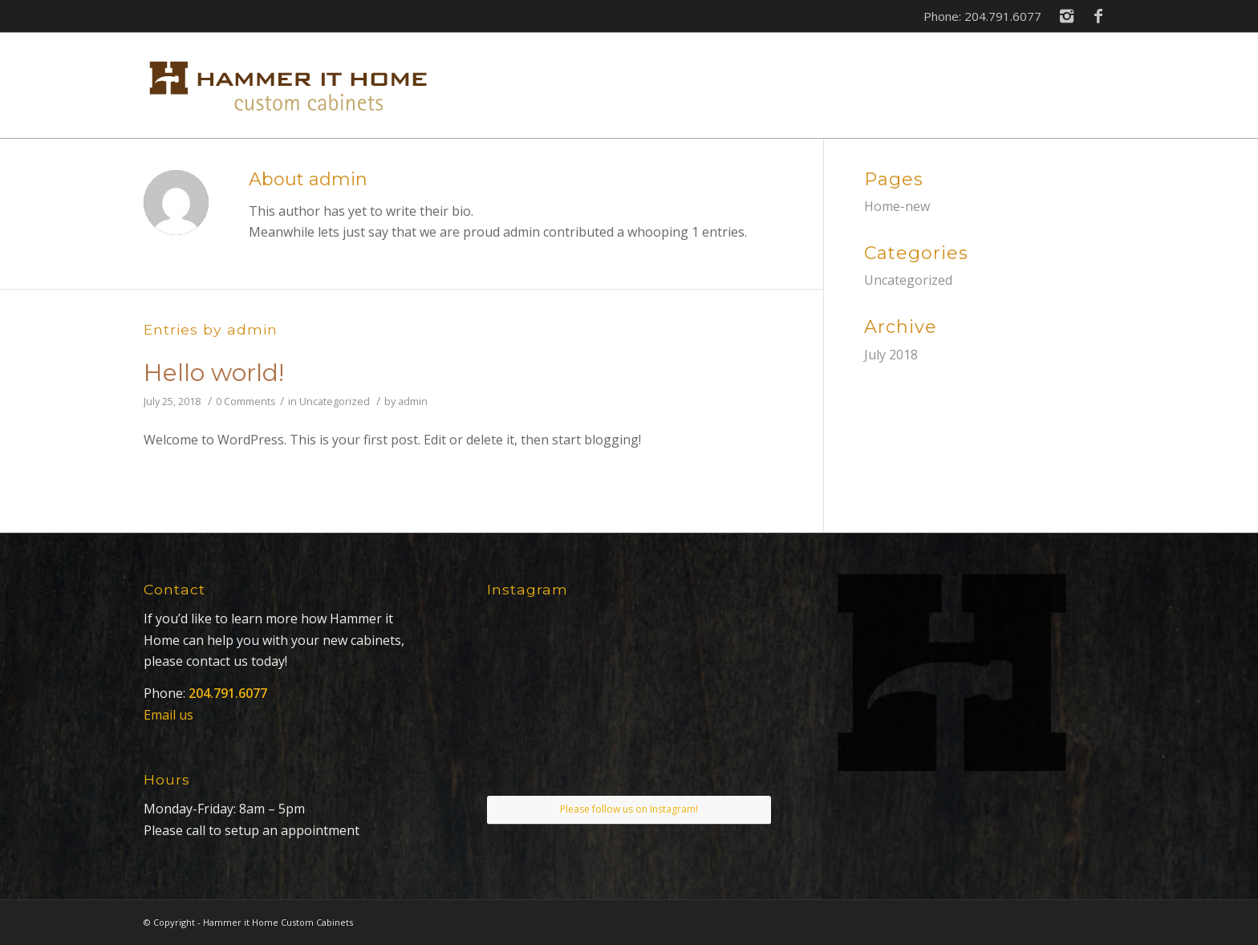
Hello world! (214, 372)
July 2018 (891, 354)
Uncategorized (334, 401)
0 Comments (246, 401)
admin (413, 401)
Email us (168, 715)
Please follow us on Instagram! (629, 809)
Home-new (897, 206)
